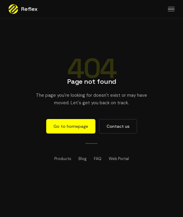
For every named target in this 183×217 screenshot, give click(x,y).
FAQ (97, 158)
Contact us (118, 126)
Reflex (23, 9)
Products (62, 158)
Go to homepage (70, 126)
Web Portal (119, 158)
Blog (83, 158)
